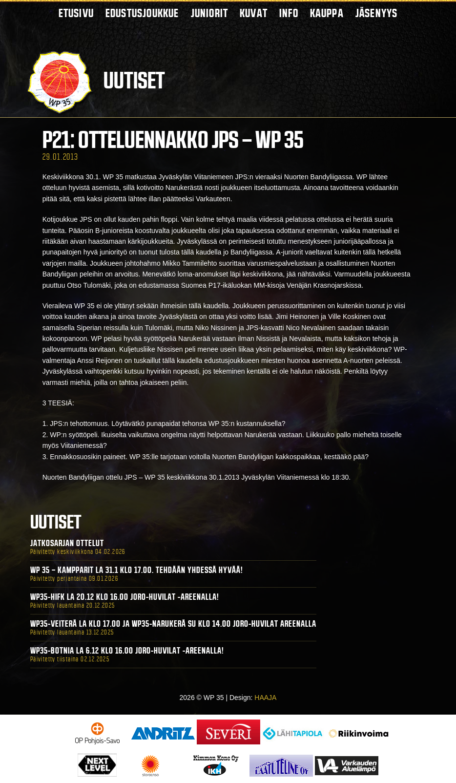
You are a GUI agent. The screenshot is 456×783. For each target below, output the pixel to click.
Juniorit (209, 13)
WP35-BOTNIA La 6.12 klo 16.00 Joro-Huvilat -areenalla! (127, 650)
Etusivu (76, 13)
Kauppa (327, 13)
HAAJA (265, 697)
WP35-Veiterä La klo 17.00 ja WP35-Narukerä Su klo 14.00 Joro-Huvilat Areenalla (173, 623)
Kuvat (254, 13)
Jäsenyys (376, 13)
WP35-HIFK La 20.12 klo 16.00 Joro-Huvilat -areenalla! (124, 597)
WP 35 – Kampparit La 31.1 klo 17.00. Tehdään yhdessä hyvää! (136, 570)
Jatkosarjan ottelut (67, 543)
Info (288, 13)
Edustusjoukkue (142, 13)
